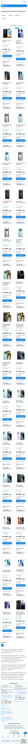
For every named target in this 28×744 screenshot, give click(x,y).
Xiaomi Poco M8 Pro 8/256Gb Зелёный (6, 284)
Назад (3, 8)
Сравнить (11, 29)
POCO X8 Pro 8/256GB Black (19, 363)
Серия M (17, 15)
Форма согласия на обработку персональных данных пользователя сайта (7, 713)
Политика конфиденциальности (6, 708)
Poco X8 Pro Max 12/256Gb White (6, 571)
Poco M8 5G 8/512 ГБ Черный (7, 202)
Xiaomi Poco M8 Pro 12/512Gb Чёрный (6, 325)
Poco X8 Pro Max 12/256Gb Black (6, 613)
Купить (8, 56)
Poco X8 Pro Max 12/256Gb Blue (20, 570)
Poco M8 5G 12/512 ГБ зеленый (19, 241)
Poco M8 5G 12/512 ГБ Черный (20, 202)
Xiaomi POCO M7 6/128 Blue (20, 83)
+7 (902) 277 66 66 (7, 697)
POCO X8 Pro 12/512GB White (6, 528)
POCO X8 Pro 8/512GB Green (6, 443)
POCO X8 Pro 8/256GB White (19, 401)
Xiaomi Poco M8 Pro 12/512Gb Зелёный (6, 364)
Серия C (4, 18)
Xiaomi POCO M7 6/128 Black (6, 83)
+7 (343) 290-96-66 (21, 692)
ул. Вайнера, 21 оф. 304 (24, 740)
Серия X (10, 15)
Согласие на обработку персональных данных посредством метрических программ (7, 719)
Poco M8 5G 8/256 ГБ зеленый (20, 125)
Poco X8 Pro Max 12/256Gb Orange (20, 528)
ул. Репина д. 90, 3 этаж (24, 742)
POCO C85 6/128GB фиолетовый (19, 42)
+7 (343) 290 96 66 (7, 695)
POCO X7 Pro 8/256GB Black (19, 282)
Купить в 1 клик (7, 58)
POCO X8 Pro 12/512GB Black (20, 486)
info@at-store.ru (6, 705)
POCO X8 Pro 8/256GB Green (6, 402)
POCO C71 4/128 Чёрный (6, 41)
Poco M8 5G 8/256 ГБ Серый (7, 125)
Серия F (4, 15)
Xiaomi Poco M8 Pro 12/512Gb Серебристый (20, 325)
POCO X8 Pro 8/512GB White (19, 443)
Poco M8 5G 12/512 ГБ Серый (6, 240)
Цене (21, 25)
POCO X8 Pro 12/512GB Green (6, 486)
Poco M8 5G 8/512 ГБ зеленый (7, 164)
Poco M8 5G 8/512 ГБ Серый (20, 164)
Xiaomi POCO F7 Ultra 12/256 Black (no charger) (20, 613)
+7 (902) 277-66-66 (21, 693)
